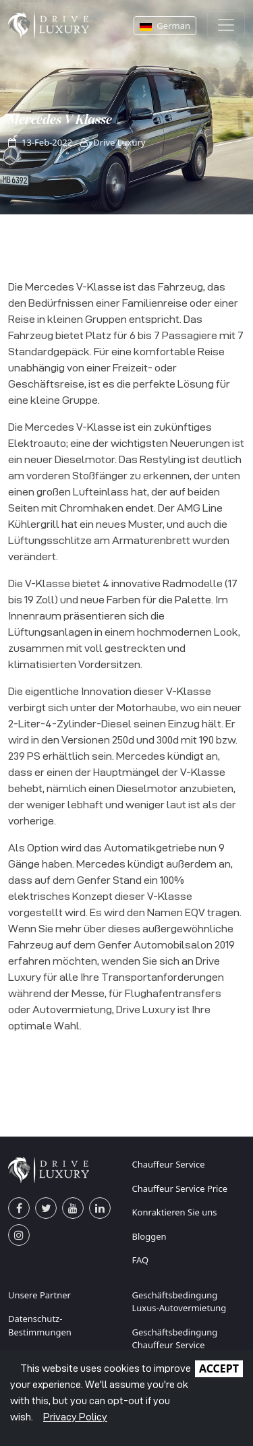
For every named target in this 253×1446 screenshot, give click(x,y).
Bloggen (149, 1236)
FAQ (140, 1260)
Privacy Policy (75, 1416)
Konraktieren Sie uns (174, 1212)
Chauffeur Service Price (180, 1188)
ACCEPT (219, 1368)
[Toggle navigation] (226, 24)
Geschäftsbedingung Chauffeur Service (175, 1339)
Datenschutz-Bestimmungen (40, 1325)
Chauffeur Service (168, 1164)
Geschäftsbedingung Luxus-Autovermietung (179, 1302)
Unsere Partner (39, 1295)
